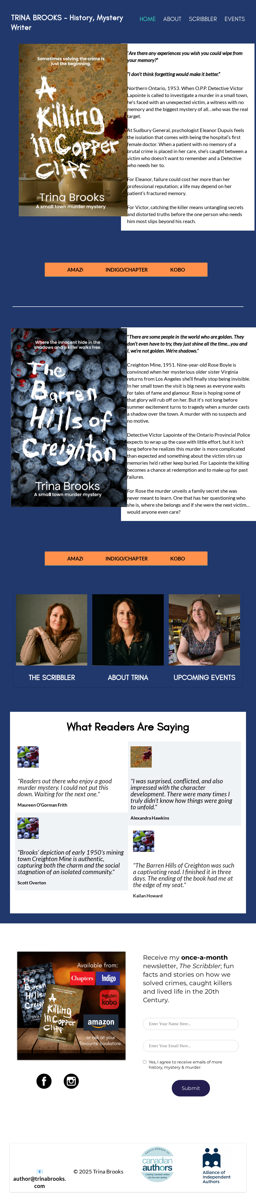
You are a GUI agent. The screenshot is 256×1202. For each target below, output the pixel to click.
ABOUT (172, 19)
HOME (148, 19)
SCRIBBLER (203, 19)
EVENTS (234, 19)
